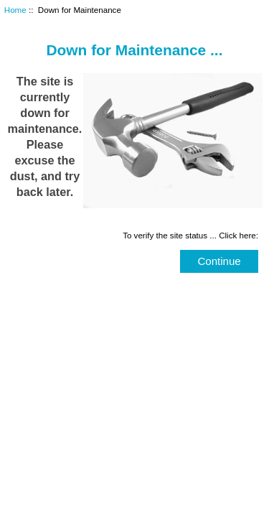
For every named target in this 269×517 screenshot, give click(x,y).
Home (15, 9)
